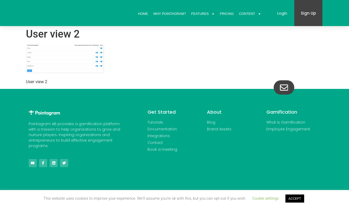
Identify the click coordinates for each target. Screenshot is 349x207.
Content (250, 13)
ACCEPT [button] (295, 198)
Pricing (227, 14)
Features (203, 13)
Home (143, 14)
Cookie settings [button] (265, 198)
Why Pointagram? (169, 14)
